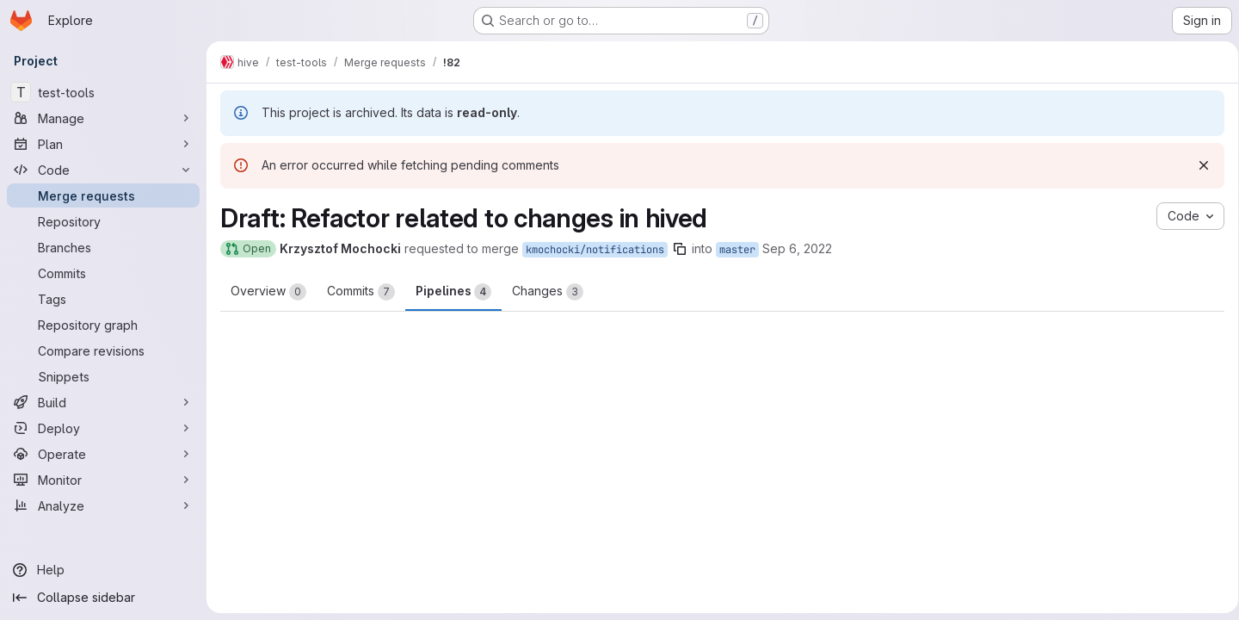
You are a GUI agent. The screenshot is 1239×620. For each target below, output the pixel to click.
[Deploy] (103, 428)
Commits (361, 292)
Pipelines (453, 292)
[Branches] (103, 247)
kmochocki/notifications (595, 250)
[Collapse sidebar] (103, 598)
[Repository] (103, 221)
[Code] (103, 170)
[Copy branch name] (679, 249)
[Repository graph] (103, 325)
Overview (268, 292)
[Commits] (103, 273)
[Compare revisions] (103, 350)
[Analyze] (103, 505)
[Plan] (103, 144)
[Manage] (103, 118)
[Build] (103, 402)
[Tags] (103, 299)
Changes (547, 292)
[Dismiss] (1197, 165)
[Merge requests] (103, 195)
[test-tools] (103, 92)
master (737, 250)
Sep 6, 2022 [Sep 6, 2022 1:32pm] (797, 248)
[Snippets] (103, 376)
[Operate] (103, 454)
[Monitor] (103, 480)
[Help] (103, 570)
